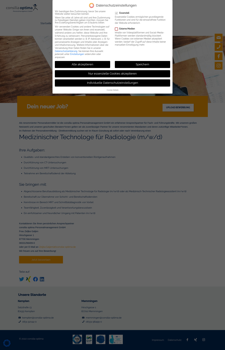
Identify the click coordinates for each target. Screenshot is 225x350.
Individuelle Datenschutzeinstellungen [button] (112, 82)
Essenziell (122, 13)
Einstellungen (77, 54)
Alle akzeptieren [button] (82, 64)
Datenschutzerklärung (66, 51)
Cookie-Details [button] (112, 90)
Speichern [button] (142, 64)
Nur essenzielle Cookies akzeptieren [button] (112, 73)
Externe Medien (125, 28)
